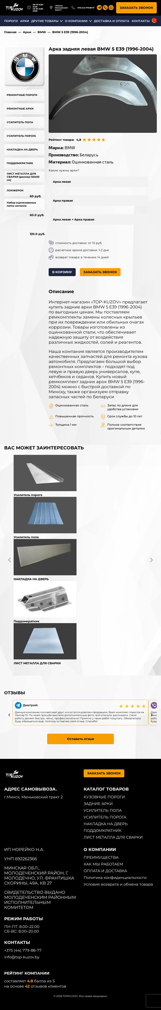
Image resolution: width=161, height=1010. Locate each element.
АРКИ (24, 21)
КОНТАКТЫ (141, 21)
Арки (27, 32)
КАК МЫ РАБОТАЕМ (103, 864)
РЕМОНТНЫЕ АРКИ (20, 108)
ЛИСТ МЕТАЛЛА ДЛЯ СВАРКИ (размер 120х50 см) (23, 176)
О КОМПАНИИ (76, 21)
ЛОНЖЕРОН (15, 190)
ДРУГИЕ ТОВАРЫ (44, 21)
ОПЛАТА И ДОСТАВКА (105, 871)
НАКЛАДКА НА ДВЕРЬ (22, 149)
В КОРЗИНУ (62, 272)
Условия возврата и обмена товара (118, 884)
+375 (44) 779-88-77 (85, 8)
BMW (42, 32)
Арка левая (62, 182)
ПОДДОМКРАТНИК (20, 163)
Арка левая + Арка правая (73, 219)
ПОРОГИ (11, 21)
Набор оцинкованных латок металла (21, 204)
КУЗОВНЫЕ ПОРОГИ (104, 797)
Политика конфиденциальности (115, 877)
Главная (10, 32)
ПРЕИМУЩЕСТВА (101, 857)
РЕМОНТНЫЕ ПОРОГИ (22, 95)
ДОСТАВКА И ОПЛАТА (111, 21)
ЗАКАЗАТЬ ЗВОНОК (136, 8)
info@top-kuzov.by (21, 957)
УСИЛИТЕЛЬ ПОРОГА (21, 135)
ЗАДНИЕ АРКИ (98, 803)
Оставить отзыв (80, 739)
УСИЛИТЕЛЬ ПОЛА (20, 122)
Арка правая (63, 200)
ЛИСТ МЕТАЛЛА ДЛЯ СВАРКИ (113, 837)
